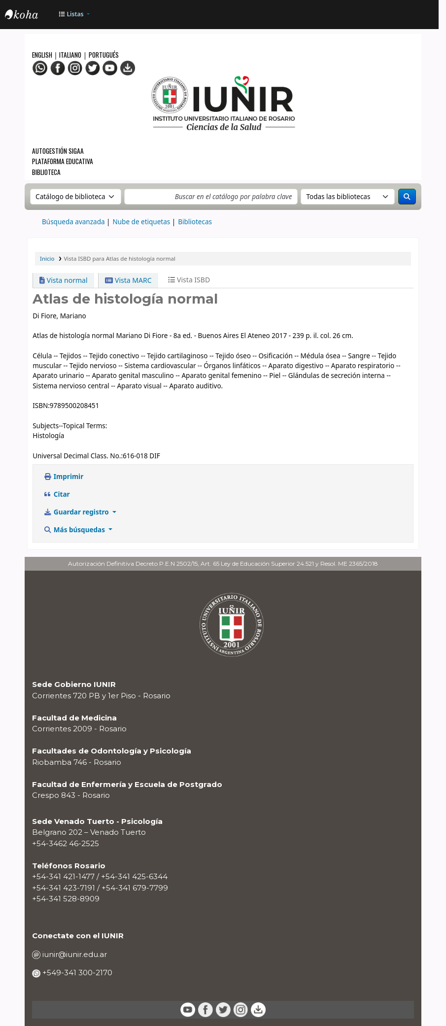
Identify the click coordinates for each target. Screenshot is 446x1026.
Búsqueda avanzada (73, 221)
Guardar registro (76, 512)
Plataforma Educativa (62, 161)
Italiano (70, 55)
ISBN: (41, 405)
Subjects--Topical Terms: (70, 425)
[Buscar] (407, 197)
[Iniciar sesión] (425, 14)
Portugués (104, 55)
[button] (73, 14)
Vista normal (63, 280)
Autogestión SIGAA (58, 151)
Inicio (47, 258)
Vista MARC (128, 280)
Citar (56, 494)
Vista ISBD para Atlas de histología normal (119, 258)
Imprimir (63, 476)
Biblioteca (46, 172)
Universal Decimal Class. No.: (78, 455)
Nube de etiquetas (142, 221)
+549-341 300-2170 (76, 972)
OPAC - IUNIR (29, 16)
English (43, 55)
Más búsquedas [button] (74, 529)
